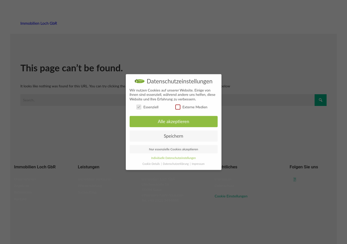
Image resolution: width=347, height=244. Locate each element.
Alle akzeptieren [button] (173, 126)
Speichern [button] (173, 141)
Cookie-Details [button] (151, 168)
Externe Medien (191, 112)
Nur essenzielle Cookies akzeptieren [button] (173, 154)
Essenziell (147, 112)
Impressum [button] (198, 168)
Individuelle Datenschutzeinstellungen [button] (173, 162)
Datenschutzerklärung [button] (176, 168)
